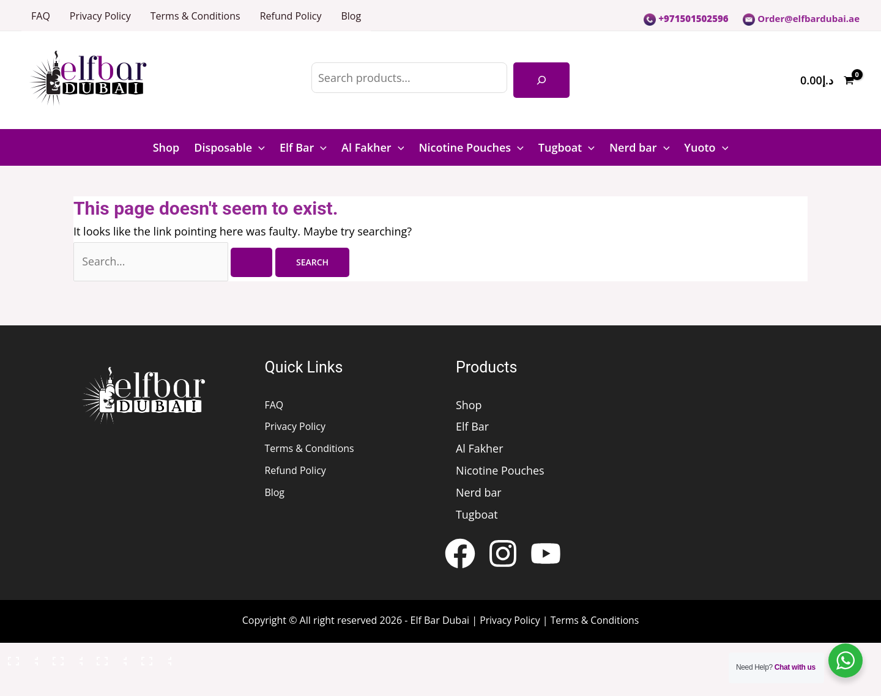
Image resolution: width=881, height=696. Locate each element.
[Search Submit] (254, 263)
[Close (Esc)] (154, 660)
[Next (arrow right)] (65, 685)
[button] (258, 147)
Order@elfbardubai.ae (801, 18)
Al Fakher (372, 147)
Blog (351, 16)
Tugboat (566, 147)
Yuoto (706, 147)
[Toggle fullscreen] (65, 660)
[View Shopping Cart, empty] (827, 80)
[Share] (109, 660)
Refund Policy (291, 16)
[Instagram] (503, 555)
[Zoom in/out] (21, 660)
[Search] (541, 80)
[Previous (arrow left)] (21, 685)
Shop (166, 147)
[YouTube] (545, 555)
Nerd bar (639, 147)
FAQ (40, 16)
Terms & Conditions (195, 16)
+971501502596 (686, 18)
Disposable (229, 147)
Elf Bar (303, 147)
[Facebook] (460, 555)
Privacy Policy (100, 16)
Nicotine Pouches (470, 147)
